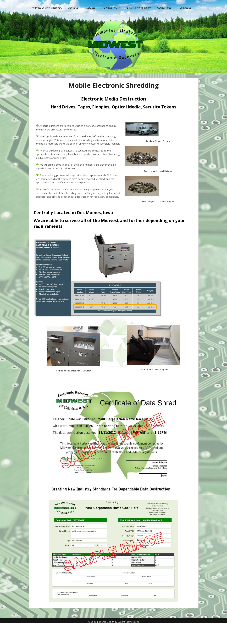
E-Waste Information (138, 5)
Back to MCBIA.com (42, 15)
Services (91, 5)
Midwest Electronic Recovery (47, 5)
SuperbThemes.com (128, 619)
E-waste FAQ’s (111, 5)
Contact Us (185, 5)
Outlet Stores (164, 5)
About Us (73, 5)
